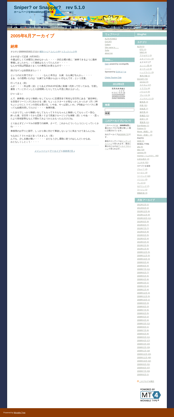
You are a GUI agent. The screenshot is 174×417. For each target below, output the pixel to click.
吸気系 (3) (144, 102)
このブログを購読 (146, 381)
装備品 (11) (144, 116)
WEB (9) (140, 141)
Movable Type (19, 413)
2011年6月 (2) (143, 208)
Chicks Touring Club (113, 77)
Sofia (107, 50)
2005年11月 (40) (144, 358)
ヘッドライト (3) (147, 72)
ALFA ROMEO (111, 39)
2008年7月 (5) (143, 310)
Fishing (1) (141, 128)
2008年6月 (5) (143, 313)
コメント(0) (55, 51)
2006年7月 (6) (143, 330)
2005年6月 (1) (143, 374)
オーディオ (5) (146, 69)
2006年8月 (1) (143, 327)
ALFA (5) (140, 47)
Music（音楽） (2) (144, 135)
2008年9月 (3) (143, 303)
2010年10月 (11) (144, 218)
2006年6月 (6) (143, 334)
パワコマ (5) (145, 92)
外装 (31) (143, 105)
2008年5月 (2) (143, 317)
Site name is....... (112, 47)
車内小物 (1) (145, 76)
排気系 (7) (144, 109)
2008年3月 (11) (143, 324)
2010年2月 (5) (143, 245)
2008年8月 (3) (143, 307)
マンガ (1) (141, 183)
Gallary (108, 45)
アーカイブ (55, 151)
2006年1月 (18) (143, 351)
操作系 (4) (144, 112)
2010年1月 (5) (143, 249)
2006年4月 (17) (143, 341)
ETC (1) (143, 49)
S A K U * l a (121, 72)
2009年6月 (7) (143, 273)
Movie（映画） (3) (144, 132)
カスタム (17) (145, 85)
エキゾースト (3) (147, 59)
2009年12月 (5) (143, 252)
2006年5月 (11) (143, 337)
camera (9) (141, 153)
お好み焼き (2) (143, 159)
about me (109, 53)
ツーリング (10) (143, 176)
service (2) (144, 82)
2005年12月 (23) (144, 354)
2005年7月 (124, 134)
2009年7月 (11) (143, 269)
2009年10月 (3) (143, 259)
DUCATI (108, 42)
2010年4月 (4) (143, 239)
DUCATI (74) (142, 79)
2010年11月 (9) (143, 215)
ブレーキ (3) (145, 95)
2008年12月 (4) (143, 293)
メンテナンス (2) (147, 99)
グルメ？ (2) (142, 169)
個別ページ (44, 51)
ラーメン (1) (142, 190)
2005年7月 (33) (143, 371)
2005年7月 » (69, 151)
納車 (14, 46)
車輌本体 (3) (142, 193)
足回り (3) (144, 119)
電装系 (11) (144, 122)
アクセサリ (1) (146, 55)
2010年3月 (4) (143, 242)
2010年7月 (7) (143, 228)
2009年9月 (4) (143, 262)
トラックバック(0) (69, 51)
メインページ (41, 151)
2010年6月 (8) (143, 232)
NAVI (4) (143, 52)
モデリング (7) (143, 186)
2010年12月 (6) (143, 211)
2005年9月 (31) (143, 364)
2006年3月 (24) (143, 344)
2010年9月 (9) (143, 222)
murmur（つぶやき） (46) (148, 156)
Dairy (107, 64)
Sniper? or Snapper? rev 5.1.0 (49, 7)
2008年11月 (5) (143, 296)
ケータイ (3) (142, 173)
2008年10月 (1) (143, 300)
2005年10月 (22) (144, 361)
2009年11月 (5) (143, 256)
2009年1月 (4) (143, 290)
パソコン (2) (142, 179)
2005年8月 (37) (143, 368)
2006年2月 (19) (143, 347)
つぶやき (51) (143, 162)
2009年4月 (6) (143, 279)
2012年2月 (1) (143, 205)
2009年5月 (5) (143, 276)
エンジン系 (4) (146, 66)
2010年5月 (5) (143, 235)
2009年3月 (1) (143, 283)
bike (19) (140, 150)
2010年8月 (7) (143, 225)
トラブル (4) (145, 88)
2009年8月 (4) (143, 266)
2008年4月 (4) (143, 320)
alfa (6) (140, 147)
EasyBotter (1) (143, 126)
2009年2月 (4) (143, 286)
